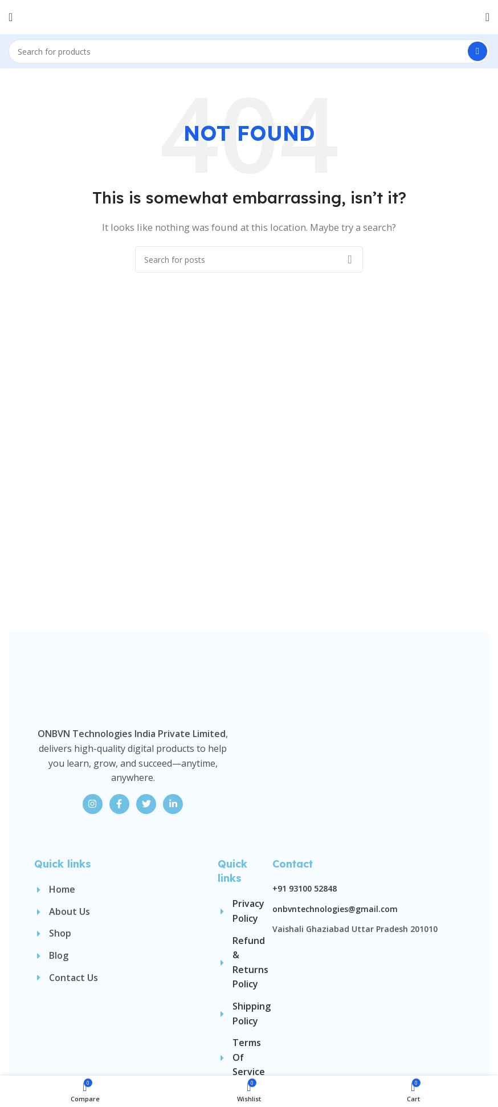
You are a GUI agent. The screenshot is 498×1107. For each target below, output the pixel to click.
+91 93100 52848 (304, 1017)
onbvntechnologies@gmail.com (335, 1037)
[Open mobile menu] (10, 17)
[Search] (249, 51)
